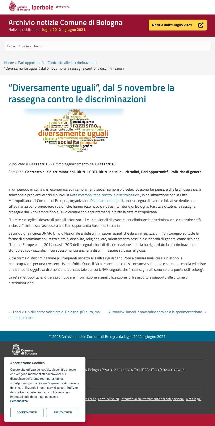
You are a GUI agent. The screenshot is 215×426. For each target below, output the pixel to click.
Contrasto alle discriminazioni (71, 62)
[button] (178, 25)
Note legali (193, 398)
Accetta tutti (27, 412)
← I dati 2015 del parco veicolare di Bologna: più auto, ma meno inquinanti (54, 314)
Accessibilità (87, 398)
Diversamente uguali (106, 200)
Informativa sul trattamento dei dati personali (152, 398)
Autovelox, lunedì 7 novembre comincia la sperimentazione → (157, 312)
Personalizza (19, 401)
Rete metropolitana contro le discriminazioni (105, 195)
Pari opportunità (31, 62)
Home (9, 62)
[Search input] (107, 46)
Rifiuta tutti (63, 412)
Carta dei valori (108, 398)
